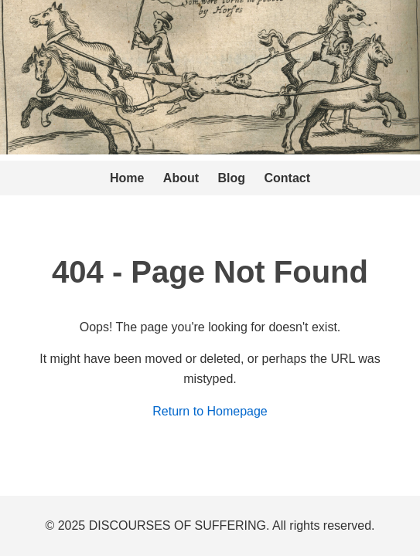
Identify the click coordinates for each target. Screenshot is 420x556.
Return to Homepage (210, 411)
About (181, 178)
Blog (232, 178)
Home (127, 178)
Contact (288, 178)
